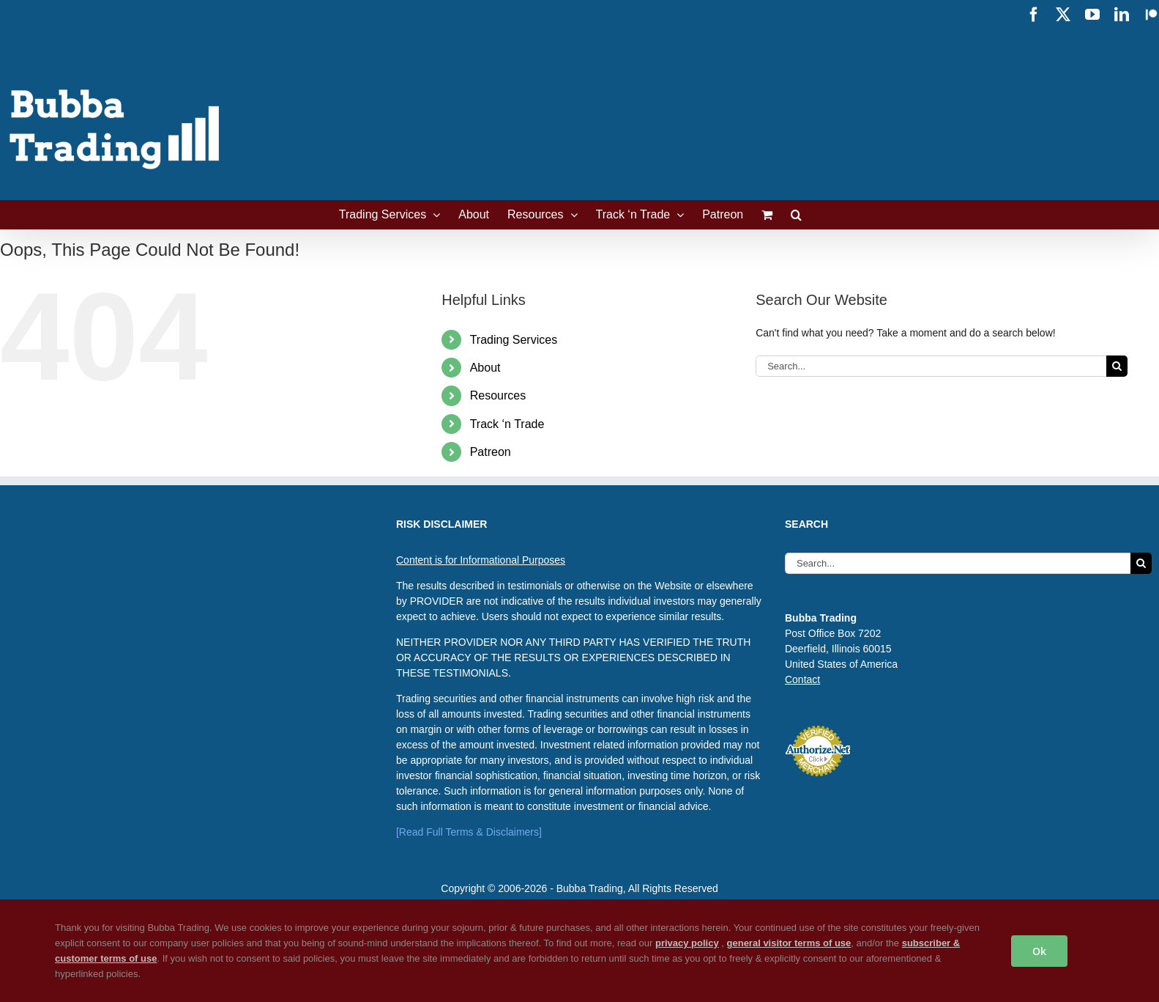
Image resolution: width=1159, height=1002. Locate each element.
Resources (498, 395)
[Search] (1117, 366)
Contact (802, 679)
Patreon (490, 452)
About (485, 367)
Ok (1039, 951)
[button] (796, 214)
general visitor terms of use (789, 942)
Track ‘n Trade (507, 424)
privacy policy (687, 942)
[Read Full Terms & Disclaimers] (469, 832)
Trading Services (513, 340)
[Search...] (931, 366)
